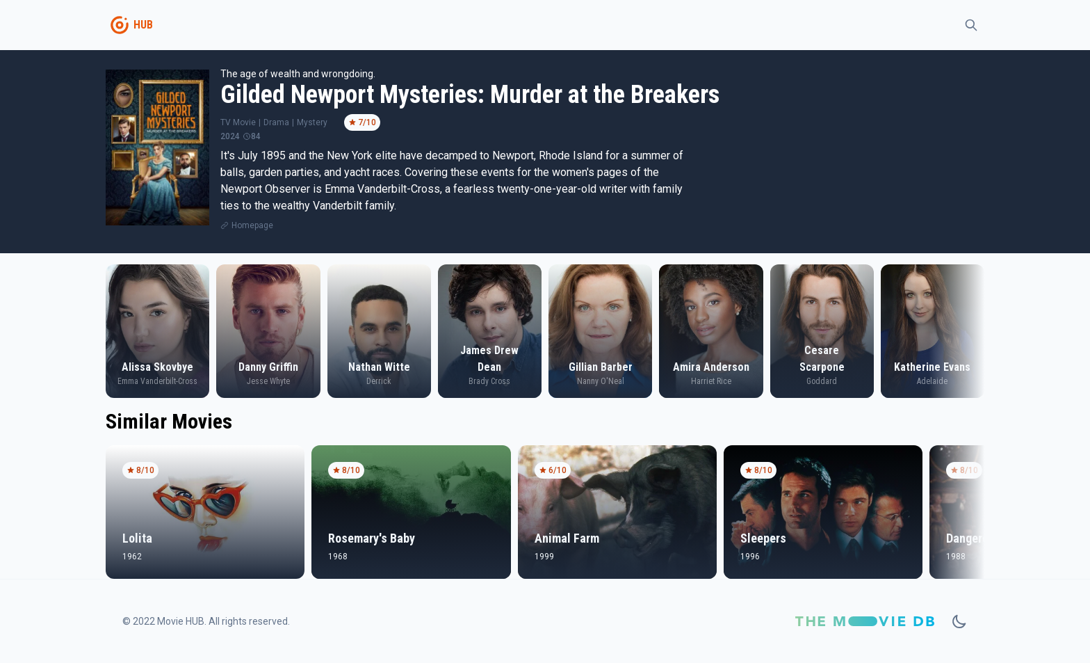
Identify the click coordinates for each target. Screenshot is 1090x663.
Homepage (252, 225)
